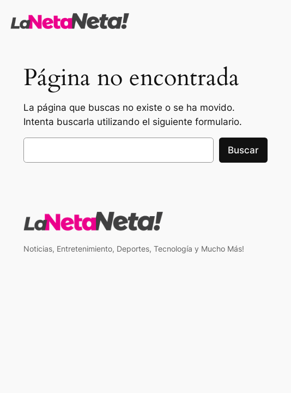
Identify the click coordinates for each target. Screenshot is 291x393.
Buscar (243, 150)
